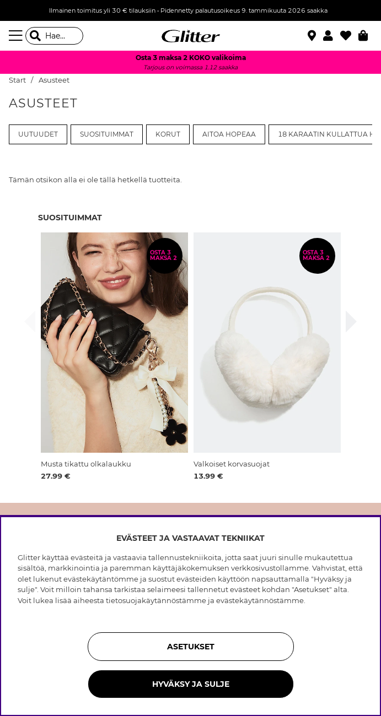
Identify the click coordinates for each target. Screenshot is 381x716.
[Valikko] (17, 36)
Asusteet (54, 80)
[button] (331, 35)
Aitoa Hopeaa (229, 134)
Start (17, 80)
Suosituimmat (106, 134)
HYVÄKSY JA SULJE (190, 684)
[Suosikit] (349, 35)
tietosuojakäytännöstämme (156, 600)
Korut (167, 134)
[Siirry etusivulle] (190, 36)
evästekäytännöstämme (260, 600)
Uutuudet (38, 134)
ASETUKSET (190, 647)
